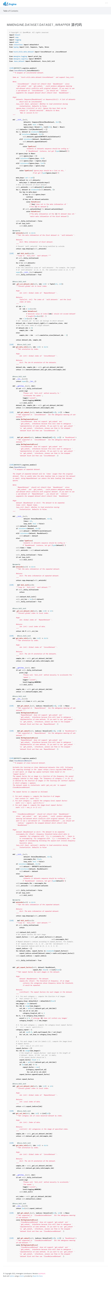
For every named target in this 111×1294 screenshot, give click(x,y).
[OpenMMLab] (10, 4)
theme (22, 1276)
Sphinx (12, 1276)
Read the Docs (37, 1276)
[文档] (11, 68)
